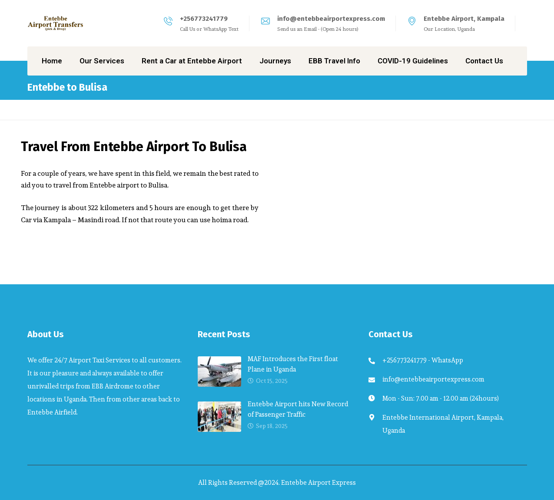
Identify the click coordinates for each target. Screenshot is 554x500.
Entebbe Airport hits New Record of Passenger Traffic (298, 409)
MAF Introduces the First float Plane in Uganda (293, 364)
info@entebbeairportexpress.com (331, 19)
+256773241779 (204, 19)
